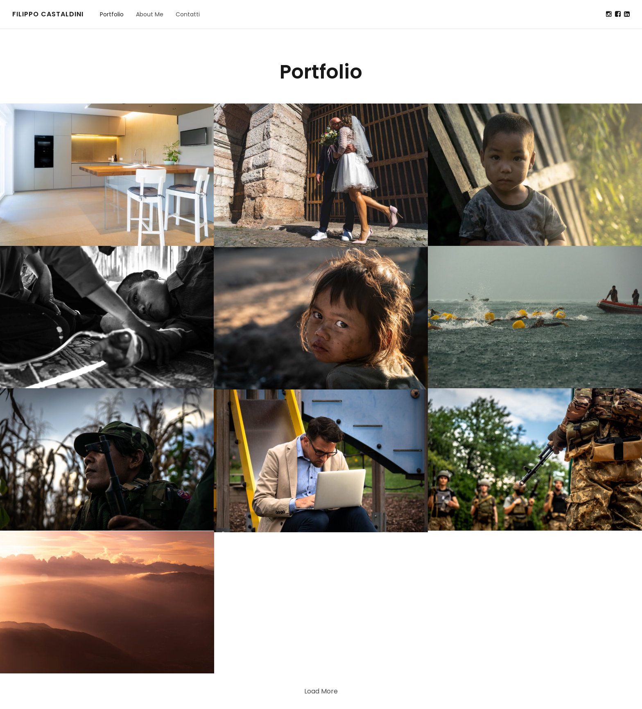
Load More (321, 691)
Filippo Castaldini (48, 14)
